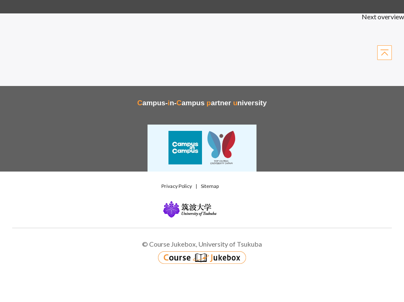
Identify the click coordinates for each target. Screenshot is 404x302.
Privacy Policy (176, 186)
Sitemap (210, 186)
